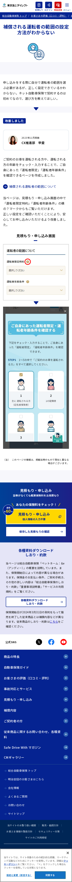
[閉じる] (68, 853)
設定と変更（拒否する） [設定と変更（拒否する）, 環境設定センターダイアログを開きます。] (19, 875)
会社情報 (13, 788)
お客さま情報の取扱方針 (19, 831)
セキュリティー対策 (49, 831)
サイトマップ (16, 814)
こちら (54, 621)
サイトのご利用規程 (36, 837)
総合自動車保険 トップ (22, 770)
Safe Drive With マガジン (22, 747)
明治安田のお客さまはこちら (26, 779)
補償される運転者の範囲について (32, 186)
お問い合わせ (16, 805)
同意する (50, 875)
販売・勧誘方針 (50, 825)
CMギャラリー (14, 757)
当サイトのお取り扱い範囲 (21, 825)
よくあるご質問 (17, 796)
